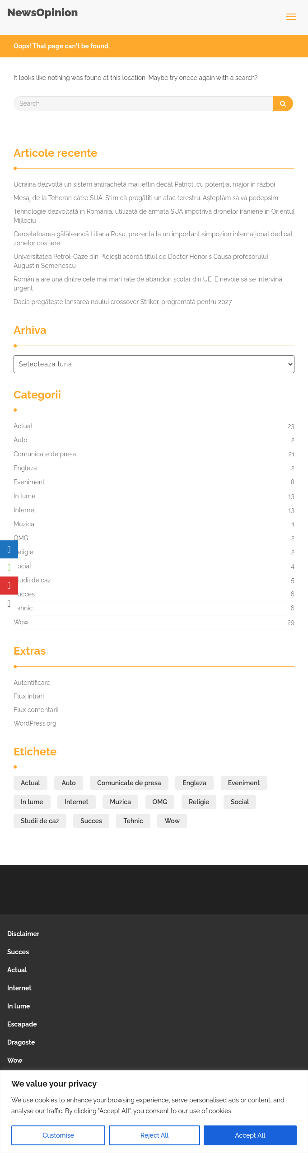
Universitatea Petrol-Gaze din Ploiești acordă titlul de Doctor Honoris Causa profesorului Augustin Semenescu (141, 261)
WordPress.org (35, 723)
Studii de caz (32, 580)
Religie (23, 552)
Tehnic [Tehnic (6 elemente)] (133, 821)
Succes (24, 594)
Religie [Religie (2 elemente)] (199, 802)
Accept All (250, 1135)
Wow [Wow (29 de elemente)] (172, 821)
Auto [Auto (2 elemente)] (68, 783)
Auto (21, 440)
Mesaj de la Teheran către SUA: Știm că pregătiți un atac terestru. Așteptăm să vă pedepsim (146, 198)
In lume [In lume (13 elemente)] (32, 802)
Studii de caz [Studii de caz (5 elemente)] (40, 821)
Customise (58, 1135)
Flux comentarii (36, 709)
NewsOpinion (42, 12)
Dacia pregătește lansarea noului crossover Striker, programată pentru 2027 (123, 301)
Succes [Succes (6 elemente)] (91, 821)
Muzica (24, 524)
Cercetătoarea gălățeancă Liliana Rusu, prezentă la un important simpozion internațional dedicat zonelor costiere (153, 238)
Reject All (154, 1135)
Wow (21, 622)
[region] (154, 1111)
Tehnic (23, 608)
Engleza (25, 468)
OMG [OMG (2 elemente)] (160, 802)
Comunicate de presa (45, 454)
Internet (25, 510)
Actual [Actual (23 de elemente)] (30, 783)
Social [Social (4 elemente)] (240, 802)
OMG (21, 538)
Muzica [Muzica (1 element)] (120, 802)
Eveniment (29, 482)
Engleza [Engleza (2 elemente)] (194, 783)
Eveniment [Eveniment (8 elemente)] (244, 783)
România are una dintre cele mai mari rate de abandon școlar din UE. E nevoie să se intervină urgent (148, 284)
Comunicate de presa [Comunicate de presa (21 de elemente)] (129, 783)
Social (22, 566)
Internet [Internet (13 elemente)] (76, 802)
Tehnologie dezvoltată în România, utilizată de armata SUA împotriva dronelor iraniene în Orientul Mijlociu (154, 216)
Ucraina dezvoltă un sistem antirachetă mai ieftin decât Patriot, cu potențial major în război (144, 184)
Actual (23, 426)
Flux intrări (29, 696)
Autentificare (32, 682)
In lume (24, 496)
